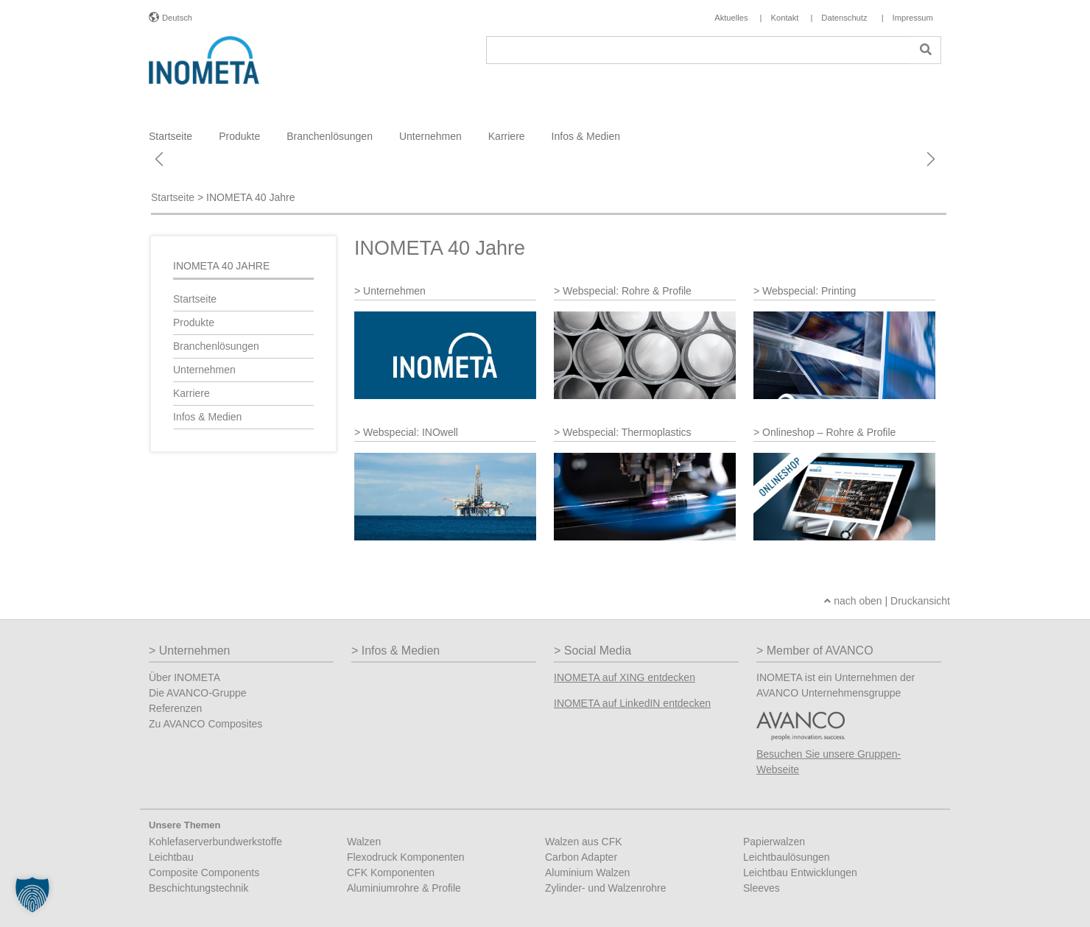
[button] (32, 894)
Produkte (193, 322)
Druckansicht (920, 601)
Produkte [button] (239, 136)
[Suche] (698, 50)
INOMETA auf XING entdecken (624, 677)
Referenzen (175, 708)
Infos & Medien (207, 417)
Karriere (191, 393)
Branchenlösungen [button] (329, 136)
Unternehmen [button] (430, 136)
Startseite (170, 136)
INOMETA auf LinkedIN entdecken (632, 703)
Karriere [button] (506, 136)
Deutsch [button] (177, 17)
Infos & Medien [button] (586, 136)
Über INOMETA (184, 677)
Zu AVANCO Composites (205, 724)
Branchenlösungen (216, 346)
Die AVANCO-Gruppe (198, 693)
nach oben (853, 601)
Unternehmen (204, 370)
